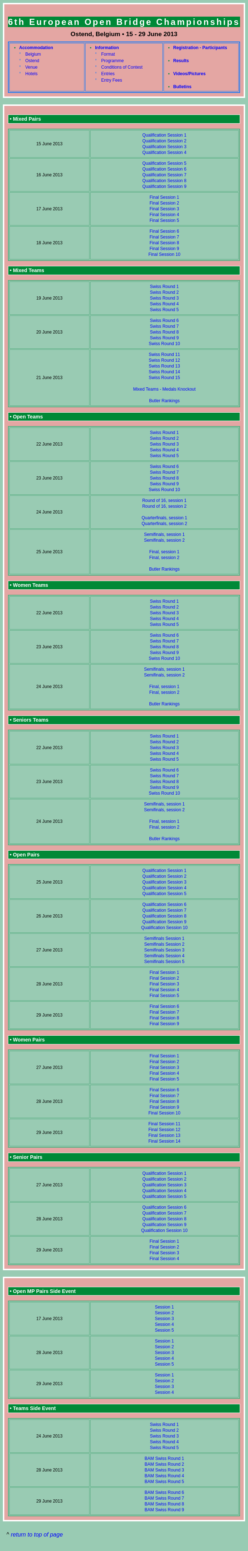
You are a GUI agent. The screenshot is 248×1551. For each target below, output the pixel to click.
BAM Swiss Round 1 (164, 1458)
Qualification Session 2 (164, 140)
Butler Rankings (164, 400)
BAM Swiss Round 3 (164, 1470)
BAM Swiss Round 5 (164, 1481)
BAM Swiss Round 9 (164, 1509)
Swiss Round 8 (164, 332)
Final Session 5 (164, 220)
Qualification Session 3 (164, 146)
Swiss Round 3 (164, 298)
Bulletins (182, 86)
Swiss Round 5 (164, 309)
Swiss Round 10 (164, 343)
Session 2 (164, 1312)
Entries (107, 73)
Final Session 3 (164, 208)
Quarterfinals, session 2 (164, 523)
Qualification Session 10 (164, 927)
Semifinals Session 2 (164, 944)
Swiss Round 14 (164, 371)
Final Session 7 (164, 237)
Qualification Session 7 (164, 174)
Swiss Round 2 (164, 292)
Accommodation (36, 47)
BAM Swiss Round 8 (164, 1504)
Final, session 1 (164, 551)
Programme (112, 60)
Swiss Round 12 (164, 360)
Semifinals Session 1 (164, 938)
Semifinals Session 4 (164, 955)
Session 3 (164, 1318)
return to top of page (37, 1534)
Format (108, 54)
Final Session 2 (164, 203)
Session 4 (164, 1324)
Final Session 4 (164, 214)
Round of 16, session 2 (164, 506)
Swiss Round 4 (164, 303)
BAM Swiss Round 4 (164, 1475)
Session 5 (164, 1330)
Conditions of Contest (122, 67)
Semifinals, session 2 (164, 540)
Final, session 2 (164, 557)
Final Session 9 (164, 248)
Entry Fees (111, 80)
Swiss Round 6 (164, 320)
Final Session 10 (164, 254)
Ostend (32, 60)
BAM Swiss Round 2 (164, 1464)
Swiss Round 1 (164, 286)
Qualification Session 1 (164, 135)
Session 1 (164, 1307)
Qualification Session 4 (164, 152)
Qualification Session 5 (164, 163)
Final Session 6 (164, 231)
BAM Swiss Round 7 (164, 1498)
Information (107, 47)
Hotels (31, 73)
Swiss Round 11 (164, 354)
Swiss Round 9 (164, 337)
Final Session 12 (164, 1129)
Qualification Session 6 (164, 169)
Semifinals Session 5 (164, 961)
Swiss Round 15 (164, 377)
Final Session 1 (164, 197)
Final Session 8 (164, 242)
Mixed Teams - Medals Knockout (164, 389)
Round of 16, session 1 (164, 500)
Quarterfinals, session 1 (164, 517)
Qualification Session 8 (164, 180)
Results (181, 60)
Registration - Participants (200, 47)
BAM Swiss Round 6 (164, 1492)
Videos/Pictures (189, 73)
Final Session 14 (164, 1141)
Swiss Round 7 (164, 326)
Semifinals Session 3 (164, 950)
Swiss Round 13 (164, 366)
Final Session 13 (164, 1135)
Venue (31, 67)
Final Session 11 (164, 1123)
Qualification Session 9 (164, 186)
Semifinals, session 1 (164, 534)
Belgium (33, 54)
